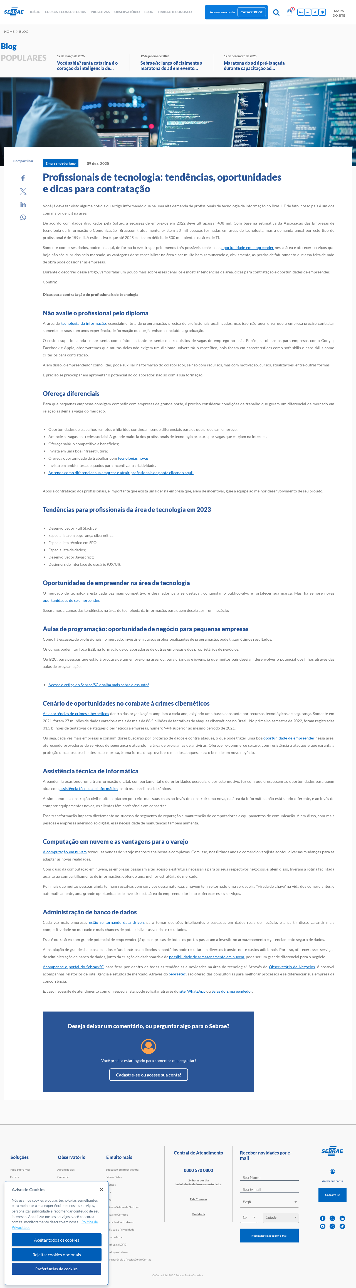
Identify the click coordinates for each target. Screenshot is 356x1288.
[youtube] (322, 1226)
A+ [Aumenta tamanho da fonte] (301, 12)
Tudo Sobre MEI (20, 1169)
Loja (108, 1192)
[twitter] (332, 1218)
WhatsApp (196, 991)
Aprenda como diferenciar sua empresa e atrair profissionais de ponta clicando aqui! (121, 472)
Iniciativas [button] (100, 12)
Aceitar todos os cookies (56, 1239)
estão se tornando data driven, (117, 922)
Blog (108, 1199)
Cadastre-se (252, 12)
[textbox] (272, 1202)
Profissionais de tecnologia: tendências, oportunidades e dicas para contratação (162, 182)
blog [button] (148, 12)
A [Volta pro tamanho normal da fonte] (315, 12)
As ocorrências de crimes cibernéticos (76, 713)
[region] (56, 1233)
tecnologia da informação (83, 323)
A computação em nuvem (65, 851)
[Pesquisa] (276, 12)
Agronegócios (66, 1169)
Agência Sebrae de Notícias (122, 1207)
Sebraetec (177, 974)
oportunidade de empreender (288, 738)
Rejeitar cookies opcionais (57, 1254)
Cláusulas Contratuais (119, 1222)
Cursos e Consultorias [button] (65, 12)
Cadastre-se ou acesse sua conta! (148, 1074)
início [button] (35, 12)
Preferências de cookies (56, 1269)
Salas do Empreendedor (232, 991)
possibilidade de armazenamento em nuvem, (207, 956)
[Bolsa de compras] (289, 12)
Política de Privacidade (120, 1229)
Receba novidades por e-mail (269, 1235)
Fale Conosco (198, 1199)
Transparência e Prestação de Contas (128, 1259)
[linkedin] (342, 1218)
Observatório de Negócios (292, 966)
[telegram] (342, 1226)
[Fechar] (101, 1189)
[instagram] (332, 1226)
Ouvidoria (198, 1214)
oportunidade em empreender (247, 247)
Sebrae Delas (114, 1177)
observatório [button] (127, 12)
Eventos (111, 1184)
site (182, 991)
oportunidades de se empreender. (71, 600)
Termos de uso (114, 1237)
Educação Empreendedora (122, 1169)
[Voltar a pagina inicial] (16, 12)
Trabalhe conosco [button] (175, 12)
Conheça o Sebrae (117, 1252)
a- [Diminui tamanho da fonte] (307, 12)
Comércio (63, 1177)
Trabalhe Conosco (117, 1214)
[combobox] (269, 1203)
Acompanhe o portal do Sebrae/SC (73, 966)
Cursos (14, 1177)
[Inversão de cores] (322, 12)
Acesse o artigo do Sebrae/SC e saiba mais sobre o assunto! (98, 684)
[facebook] (322, 1218)
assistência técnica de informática (89, 788)
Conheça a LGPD (116, 1244)
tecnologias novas (133, 458)
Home (9, 31)
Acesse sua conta (222, 12)
